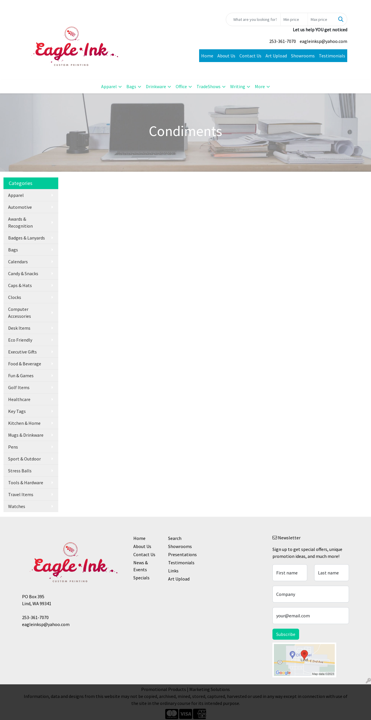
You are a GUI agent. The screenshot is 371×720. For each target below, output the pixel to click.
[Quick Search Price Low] (294, 19)
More (260, 86)
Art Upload (276, 56)
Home (207, 56)
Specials (141, 578)
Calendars (18, 261)
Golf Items (19, 387)
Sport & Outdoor (24, 459)
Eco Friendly (20, 340)
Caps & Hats (20, 285)
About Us (226, 56)
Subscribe (285, 634)
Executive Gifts (22, 352)
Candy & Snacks (23, 273)
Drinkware (156, 86)
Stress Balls (20, 471)
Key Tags (17, 411)
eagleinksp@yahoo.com (323, 41)
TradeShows (209, 86)
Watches (16, 506)
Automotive (20, 207)
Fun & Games (21, 375)
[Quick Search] (253, 19)
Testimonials (332, 56)
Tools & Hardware (25, 482)
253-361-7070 (282, 41)
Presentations (182, 554)
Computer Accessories (19, 312)
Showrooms (303, 56)
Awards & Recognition (20, 222)
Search (174, 538)
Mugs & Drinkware (25, 435)
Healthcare (19, 399)
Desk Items (19, 328)
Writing (237, 86)
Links (173, 571)
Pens (13, 447)
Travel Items (20, 494)
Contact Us (250, 56)
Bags (131, 86)
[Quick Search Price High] (321, 19)
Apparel (109, 86)
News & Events (140, 566)
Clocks (14, 297)
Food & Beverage (24, 364)
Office (181, 86)
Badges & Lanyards (26, 238)
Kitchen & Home (24, 423)
